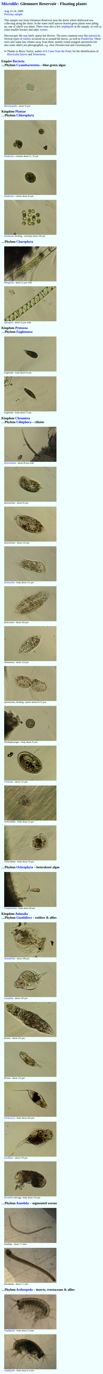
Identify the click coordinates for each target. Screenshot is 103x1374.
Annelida (22, 1203)
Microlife (9, 3)
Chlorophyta (25, 115)
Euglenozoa (24, 332)
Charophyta (24, 241)
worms (43, 29)
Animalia (21, 914)
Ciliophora (23, 422)
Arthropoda (24, 1289)
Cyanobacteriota (28, 65)
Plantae (20, 111)
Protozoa (21, 328)
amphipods (67, 26)
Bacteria (19, 61)
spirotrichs (94, 35)
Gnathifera (24, 917)
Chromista (22, 418)
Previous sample (13, 14)
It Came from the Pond (58, 51)
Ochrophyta (24, 867)
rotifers (27, 38)
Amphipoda (9, 1330)
